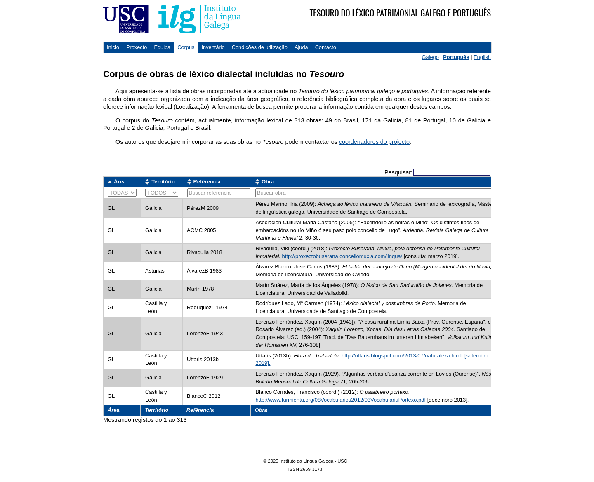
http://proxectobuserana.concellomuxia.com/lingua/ (342, 256)
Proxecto (136, 47)
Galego (430, 57)
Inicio (113, 47)
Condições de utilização (260, 47)
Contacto (325, 47)
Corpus (185, 47)
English (482, 57)
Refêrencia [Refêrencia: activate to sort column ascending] (207, 182)
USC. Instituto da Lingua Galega (172, 19)
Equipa (162, 47)
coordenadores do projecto (374, 142)
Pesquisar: (437, 172)
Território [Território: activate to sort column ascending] (163, 182)
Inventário (213, 47)
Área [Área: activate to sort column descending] (120, 182)
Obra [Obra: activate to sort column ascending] (268, 182)
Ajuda (301, 47)
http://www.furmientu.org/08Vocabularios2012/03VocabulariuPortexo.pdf (340, 400)
